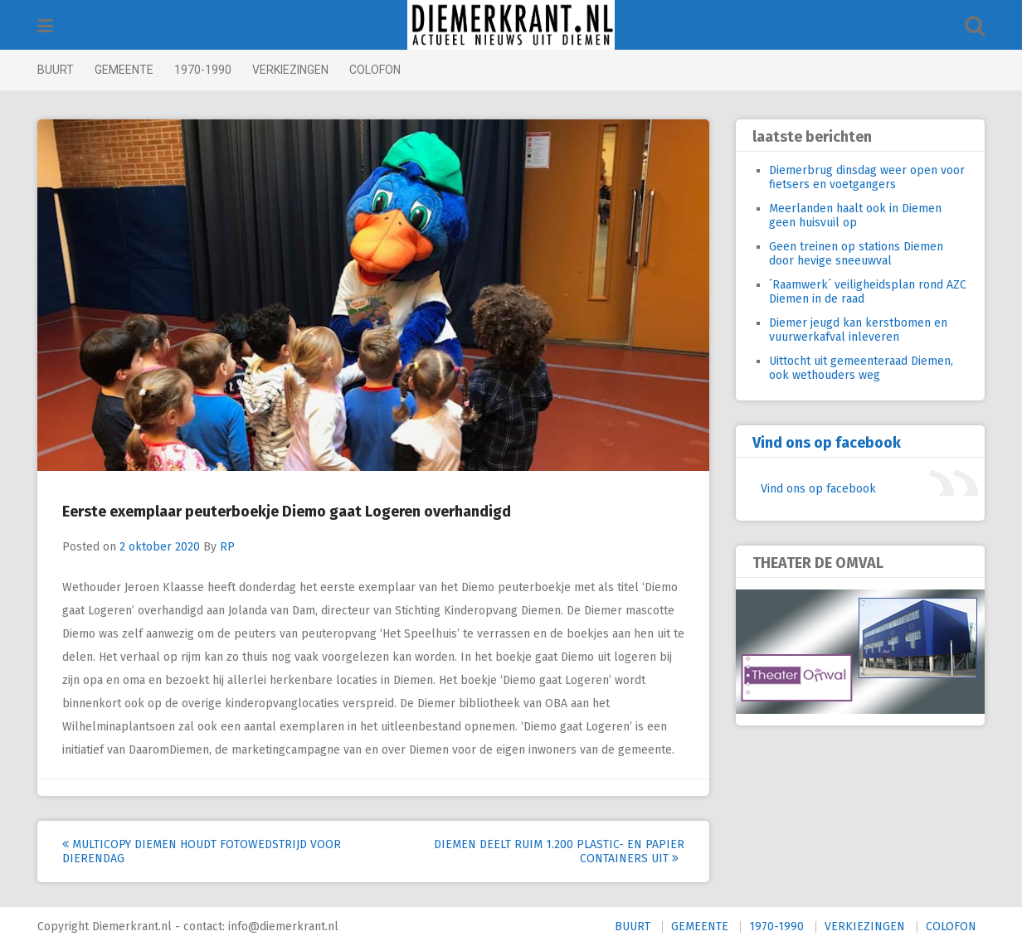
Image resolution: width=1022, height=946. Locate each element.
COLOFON (375, 69)
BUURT (55, 69)
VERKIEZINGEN (290, 69)
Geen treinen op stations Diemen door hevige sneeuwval (856, 254)
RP (227, 547)
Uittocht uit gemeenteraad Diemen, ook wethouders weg (861, 368)
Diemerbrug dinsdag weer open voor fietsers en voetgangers (867, 177)
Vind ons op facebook (826, 443)
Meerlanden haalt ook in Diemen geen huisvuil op (855, 215)
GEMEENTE (124, 69)
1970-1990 (202, 69)
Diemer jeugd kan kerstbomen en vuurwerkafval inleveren (858, 330)
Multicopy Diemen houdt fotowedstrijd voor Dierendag (201, 851)
